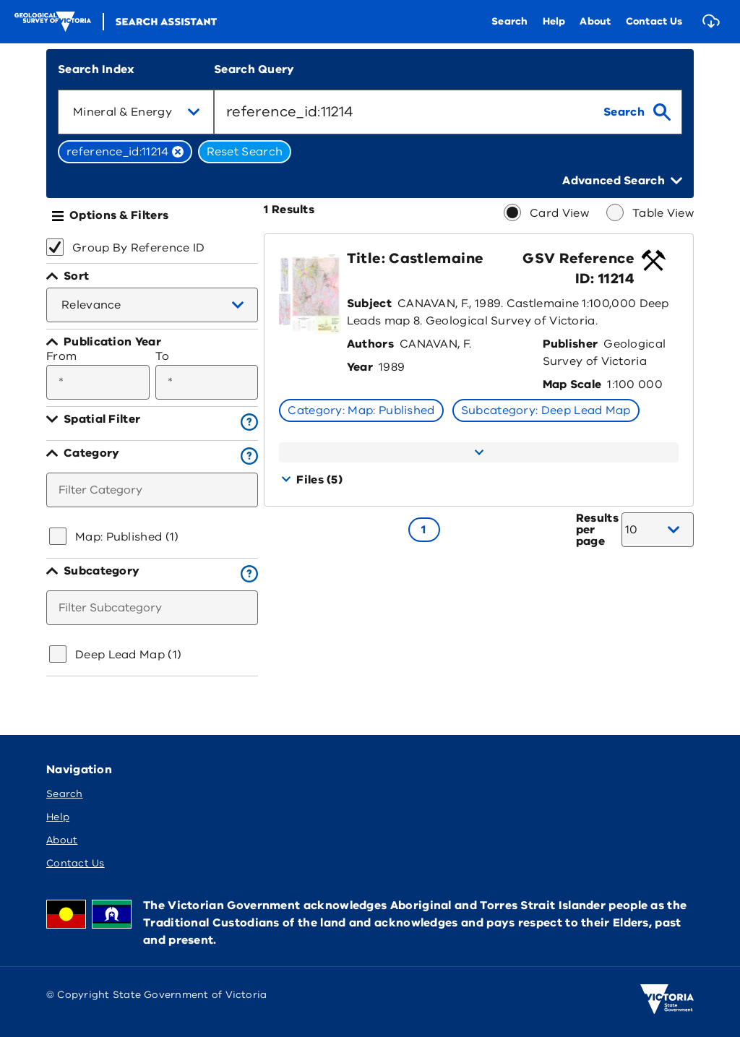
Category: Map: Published (361, 410)
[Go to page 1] (424, 530)
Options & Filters (118, 215)
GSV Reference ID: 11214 (578, 268)
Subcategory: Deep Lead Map (546, 410)
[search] (637, 112)
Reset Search (245, 152)
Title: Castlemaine (415, 258)
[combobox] (136, 112)
